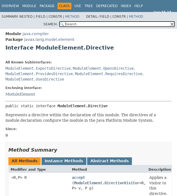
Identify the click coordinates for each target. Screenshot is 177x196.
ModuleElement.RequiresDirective (108, 74)
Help (138, 6)
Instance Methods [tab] (64, 161)
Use (77, 6)
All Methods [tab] (24, 161)
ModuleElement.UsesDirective (34, 79)
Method (72, 17)
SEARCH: (50, 24)
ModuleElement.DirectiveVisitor (106, 183)
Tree (88, 6)
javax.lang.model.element (49, 39)
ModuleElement (20, 94)
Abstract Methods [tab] (109, 161)
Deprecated (107, 6)
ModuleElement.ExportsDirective (38, 68)
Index (126, 6)
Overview (10, 6)
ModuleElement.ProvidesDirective (39, 74)
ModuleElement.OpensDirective (103, 68)
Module (29, 6)
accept (78, 177)
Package (47, 6)
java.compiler (36, 34)
